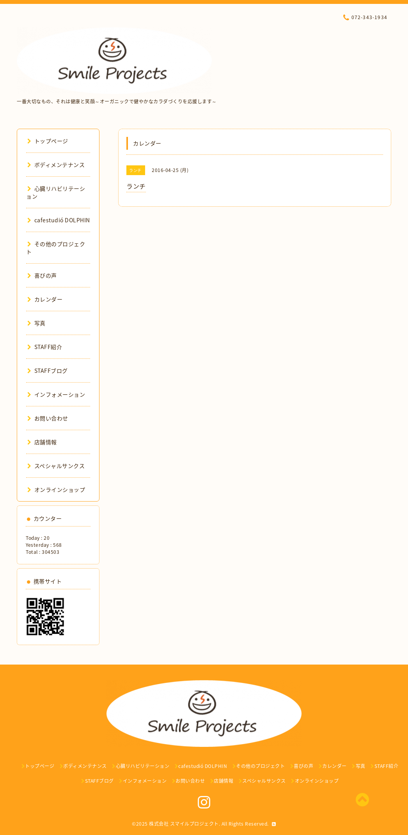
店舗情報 (42, 442)
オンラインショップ (56, 489)
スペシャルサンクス (56, 466)
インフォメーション (56, 394)
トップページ (47, 141)
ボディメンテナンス (56, 164)
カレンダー (44, 299)
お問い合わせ (47, 418)
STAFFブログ (47, 370)
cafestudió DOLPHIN (58, 220)
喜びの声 (42, 275)
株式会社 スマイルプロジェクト (184, 823)
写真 (36, 323)
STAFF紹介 (44, 347)
